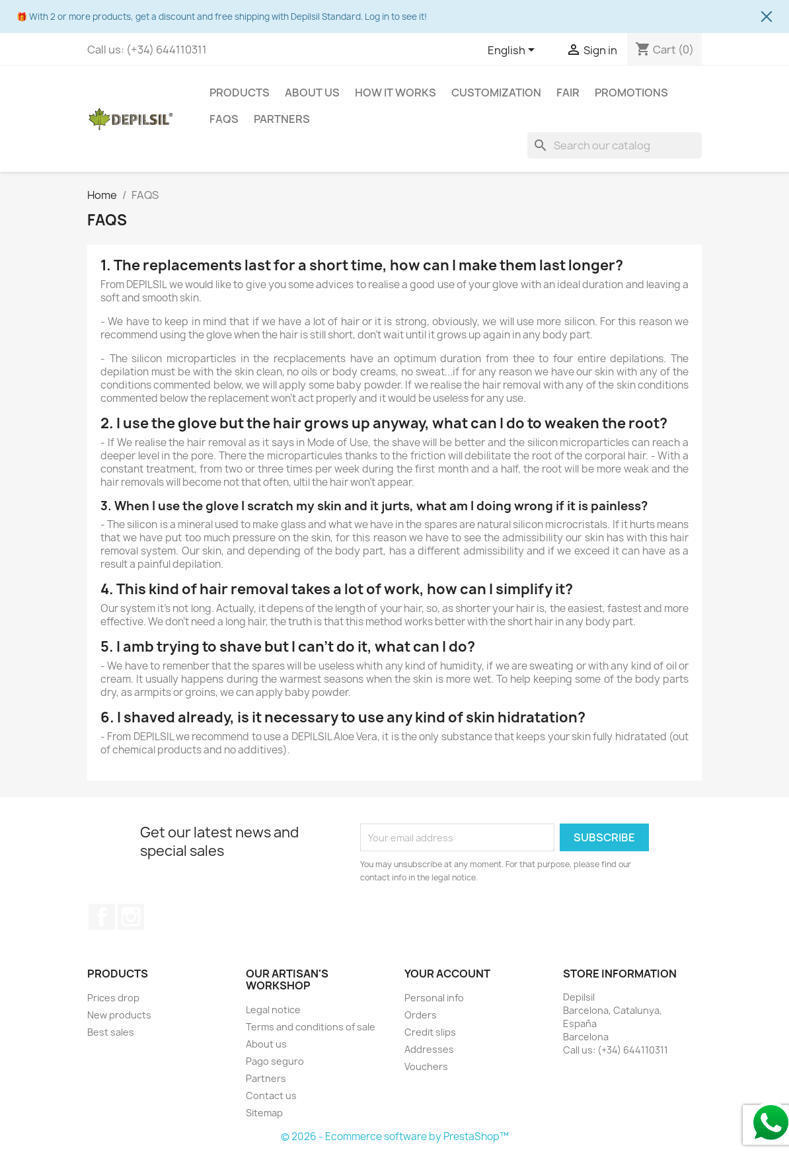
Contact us (271, 1095)
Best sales (110, 1032)
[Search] (614, 145)
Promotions (631, 92)
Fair (568, 92)
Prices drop (113, 997)
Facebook (102, 917)
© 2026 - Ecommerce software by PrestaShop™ (395, 1136)
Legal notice (273, 1009)
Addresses (429, 1049)
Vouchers (426, 1066)
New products (119, 1015)
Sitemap (264, 1112)
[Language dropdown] (513, 51)
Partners (282, 119)
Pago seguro (275, 1061)
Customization (496, 92)
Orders (420, 1015)
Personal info (434, 997)
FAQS (224, 119)
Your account (447, 973)
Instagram (131, 917)
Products (239, 92)
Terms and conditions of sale (310, 1026)
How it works (395, 92)
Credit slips (430, 1032)
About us (312, 92)
